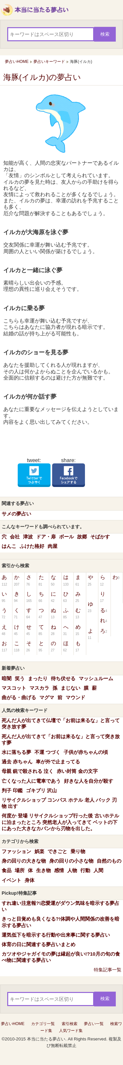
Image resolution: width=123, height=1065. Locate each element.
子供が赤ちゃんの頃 (86, 752)
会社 (15, 536)
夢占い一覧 (94, 1023)
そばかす (100, 536)
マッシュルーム (96, 678)
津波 (28, 536)
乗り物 (78, 851)
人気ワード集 (71, 1030)
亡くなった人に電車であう (31, 781)
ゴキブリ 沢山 (41, 790)
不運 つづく (47, 752)
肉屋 (52, 546)
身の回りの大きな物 (24, 861)
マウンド (75, 697)
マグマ (46, 697)
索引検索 (69, 1023)
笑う (20, 678)
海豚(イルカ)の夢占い (42, 77)
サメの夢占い (16, 513)
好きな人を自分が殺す (88, 781)
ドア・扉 (46, 536)
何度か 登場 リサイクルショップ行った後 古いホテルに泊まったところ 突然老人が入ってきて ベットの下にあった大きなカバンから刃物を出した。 (60, 822)
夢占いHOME (13, 1023)
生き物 (43, 870)
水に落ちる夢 (16, 752)
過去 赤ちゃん (17, 761)
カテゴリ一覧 (43, 1023)
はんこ (9, 546)
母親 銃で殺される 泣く (27, 771)
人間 (98, 870)
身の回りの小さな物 (71, 861)
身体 (29, 880)
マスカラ (39, 688)
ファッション (16, 851)
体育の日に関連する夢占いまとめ (38, 944)
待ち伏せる (63, 678)
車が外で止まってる (58, 761)
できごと (57, 851)
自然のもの (109, 861)
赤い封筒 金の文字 (77, 771)
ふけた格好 (32, 546)
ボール (66, 536)
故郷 (82, 536)
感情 (59, 870)
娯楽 (39, 851)
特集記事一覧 (107, 969)
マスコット (14, 688)
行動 (85, 870)
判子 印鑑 (12, 790)
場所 (20, 870)
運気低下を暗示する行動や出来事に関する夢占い (56, 935)
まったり (38, 678)
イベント (11, 880)
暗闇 (6, 678)
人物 (72, 870)
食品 (6, 870)
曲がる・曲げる (19, 697)
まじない (70, 688)
